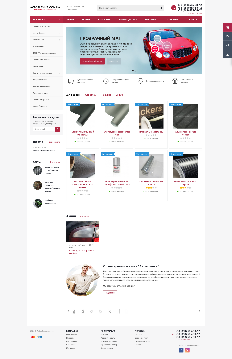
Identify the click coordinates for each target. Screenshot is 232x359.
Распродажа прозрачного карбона (81, 251)
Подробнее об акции (92, 61)
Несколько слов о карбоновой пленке (52, 170)
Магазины (150, 19)
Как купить (104, 19)
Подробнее (110, 293)
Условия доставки (109, 341)
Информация (108, 331)
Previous (68, 311)
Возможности (107, 348)
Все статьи (55, 162)
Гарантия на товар (109, 345)
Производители (128, 19)
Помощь (140, 331)
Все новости (54, 142)
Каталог (41, 19)
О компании (171, 19)
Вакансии (70, 345)
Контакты (192, 19)
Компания (72, 331)
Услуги (86, 19)
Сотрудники (71, 341)
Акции (70, 19)
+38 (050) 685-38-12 (190, 7)
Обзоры (138, 345)
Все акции (84, 216)
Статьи (138, 334)
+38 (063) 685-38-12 (190, 10)
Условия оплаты (108, 338)
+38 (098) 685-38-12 (190, 5)
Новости (70, 338)
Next (200, 311)
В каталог (113, 61)
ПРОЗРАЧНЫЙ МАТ (100, 38)
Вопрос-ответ (141, 338)
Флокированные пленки (44, 150)
